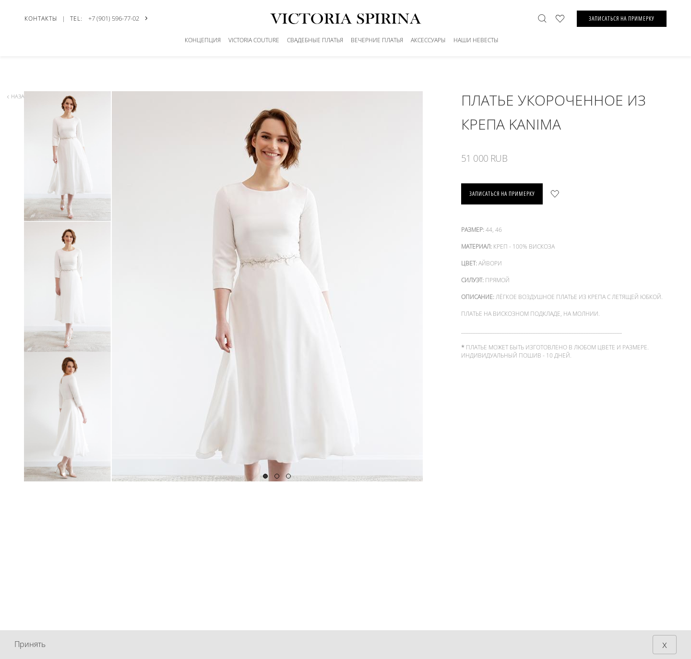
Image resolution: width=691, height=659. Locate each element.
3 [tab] (288, 476)
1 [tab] (265, 476)
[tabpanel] (276, 325)
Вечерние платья (377, 40)
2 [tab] (276, 476)
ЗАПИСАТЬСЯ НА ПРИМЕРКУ (622, 18)
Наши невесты (476, 40)
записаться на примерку (502, 194)
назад (17, 96)
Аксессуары (428, 40)
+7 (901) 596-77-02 (113, 18)
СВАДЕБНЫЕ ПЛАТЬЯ (315, 40)
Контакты (41, 18)
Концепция (203, 40)
